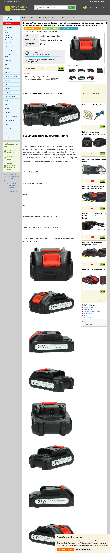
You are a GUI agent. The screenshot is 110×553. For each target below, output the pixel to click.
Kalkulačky (11, 187)
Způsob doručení (88, 313)
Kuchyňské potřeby (11, 96)
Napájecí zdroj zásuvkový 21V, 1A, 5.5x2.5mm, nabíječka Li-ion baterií (94, 216)
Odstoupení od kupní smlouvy (92, 311)
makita (90, 324)
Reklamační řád (88, 309)
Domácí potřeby (10, 51)
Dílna (6, 30)
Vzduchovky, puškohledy (8, 129)
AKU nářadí (34, 18)
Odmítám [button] (70, 549)
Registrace (93, 1)
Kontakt (17, 1)
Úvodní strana (8, 1)
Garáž (6, 33)
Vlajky (6, 124)
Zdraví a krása (9, 138)
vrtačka (86, 324)
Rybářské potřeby (10, 120)
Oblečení (7, 108)
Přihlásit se (101, 1)
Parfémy (7, 112)
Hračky (7, 80)
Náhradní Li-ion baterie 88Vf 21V (93, 270)
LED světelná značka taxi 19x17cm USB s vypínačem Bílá (11, 176)
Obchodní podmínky (89, 307)
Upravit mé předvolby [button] (83, 549)
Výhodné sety (9, 37)
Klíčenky (7, 92)
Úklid (6, 104)
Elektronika (8, 60)
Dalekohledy (8, 47)
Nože (6, 100)
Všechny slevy (101, 300)
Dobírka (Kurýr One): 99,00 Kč (36, 77)
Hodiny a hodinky (10, 72)
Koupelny (7, 88)
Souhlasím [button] (61, 549)
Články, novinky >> (14, 191)
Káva (6, 84)
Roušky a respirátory (11, 116)
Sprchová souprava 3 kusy (11, 181)
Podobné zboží (88, 317)
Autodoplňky (8, 43)
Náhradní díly (43, 18)
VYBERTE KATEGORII (8, 18)
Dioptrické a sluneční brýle (11, 55)
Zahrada (7, 35)
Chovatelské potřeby (11, 76)
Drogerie (7, 68)
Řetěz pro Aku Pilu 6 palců (91, 105)
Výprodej (8, 23)
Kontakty (86, 315)
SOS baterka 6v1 (11, 183)
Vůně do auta (11, 185)
